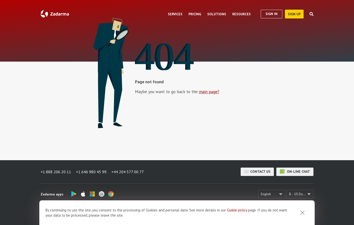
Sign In (272, 14)
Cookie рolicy (237, 214)
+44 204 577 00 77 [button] (127, 171)
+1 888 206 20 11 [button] (56, 171)
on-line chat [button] (295, 171)
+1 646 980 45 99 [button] (91, 171)
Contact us (257, 171)
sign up (294, 14)
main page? (209, 91)
